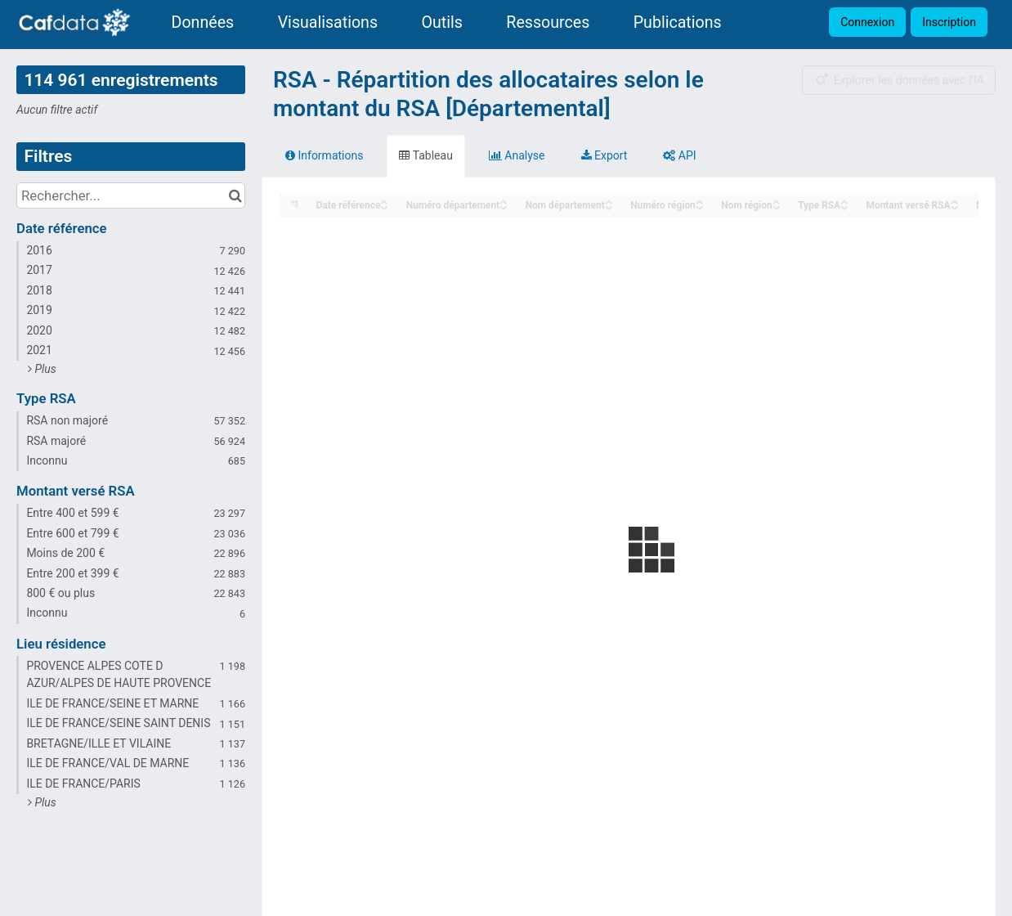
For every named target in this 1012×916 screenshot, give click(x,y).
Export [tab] (604, 155)
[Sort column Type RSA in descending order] (844, 206)
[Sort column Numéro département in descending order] (503, 206)
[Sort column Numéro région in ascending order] (700, 201)
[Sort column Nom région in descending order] (776, 206)
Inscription (949, 22)
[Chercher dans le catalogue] (235, 195)
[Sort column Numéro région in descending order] (700, 206)
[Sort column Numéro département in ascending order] (503, 201)
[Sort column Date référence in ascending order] (384, 201)
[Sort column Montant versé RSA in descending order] (955, 206)
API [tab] (679, 155)
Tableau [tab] (425, 155)
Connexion (867, 22)
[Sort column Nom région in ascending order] (776, 201)
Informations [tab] (324, 155)
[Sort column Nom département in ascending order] (609, 201)
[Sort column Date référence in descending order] (384, 206)
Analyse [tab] (517, 155)
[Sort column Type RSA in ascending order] (844, 201)
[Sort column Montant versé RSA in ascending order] (955, 201)
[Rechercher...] (130, 195)
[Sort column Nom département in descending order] (609, 206)
